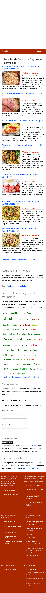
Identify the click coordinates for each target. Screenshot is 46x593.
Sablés (15, 369)
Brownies (35, 319)
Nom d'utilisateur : (8, 410)
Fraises (40, 340)
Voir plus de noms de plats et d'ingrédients (21, 377)
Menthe (25, 350)
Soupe (39, 369)
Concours (6, 330)
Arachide (14, 313)
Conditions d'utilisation (11, 494)
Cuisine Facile (13, 339)
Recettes (5, 51)
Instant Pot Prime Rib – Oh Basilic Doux (21, 93)
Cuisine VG (30, 541)
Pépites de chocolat (11, 359)
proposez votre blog (31, 468)
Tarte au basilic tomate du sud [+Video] (21, 120)
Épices (28, 340)
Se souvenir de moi (11, 439)
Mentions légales (9, 490)
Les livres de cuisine (33, 528)
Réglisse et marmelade (30, 73)
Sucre (5, 373)
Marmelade (15, 350)
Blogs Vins (29, 535)
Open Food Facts (32, 578)
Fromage (6, 345)
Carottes (14, 325)
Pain (11, 355)
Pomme (30, 359)
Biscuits (8, 319)
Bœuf (19, 319)
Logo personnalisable (11, 537)
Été (34, 340)
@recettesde (37, 502)
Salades (23, 369)
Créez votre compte (29, 445)
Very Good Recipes (10, 569)
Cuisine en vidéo (34, 334)
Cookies (15, 330)
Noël (5, 355)
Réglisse (7, 369)
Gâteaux (35, 345)
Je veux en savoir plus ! (34, 485)
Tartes (12, 373)
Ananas (5, 313)
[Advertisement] (23, 24)
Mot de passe (6, 424)
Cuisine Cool (30, 548)
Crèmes (25, 330)
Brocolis (26, 319)
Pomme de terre (9, 364)
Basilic (22, 313)
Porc (19, 364)
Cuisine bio (21, 334)
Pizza (23, 359)
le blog (28, 502)
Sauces (32, 369)
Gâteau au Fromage (20, 346)
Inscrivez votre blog (10, 522)
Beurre (30, 313)
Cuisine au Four (9, 334)
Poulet (36, 364)
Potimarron (27, 364)
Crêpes (33, 330)
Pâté (18, 355)
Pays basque (33, 355)
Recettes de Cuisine (8, 476)
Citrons (35, 325)
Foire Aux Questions (10, 532)
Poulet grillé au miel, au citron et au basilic (22, 145)
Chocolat (25, 324)
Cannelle (6, 325)
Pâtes (24, 355)
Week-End (21, 373)
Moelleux (33, 350)
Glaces (5, 350)
